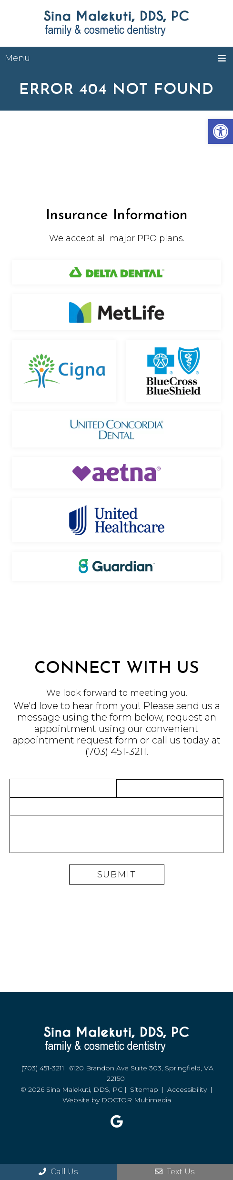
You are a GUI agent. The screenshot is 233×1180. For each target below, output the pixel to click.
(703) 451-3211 (115, 751)
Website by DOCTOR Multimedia (116, 1100)
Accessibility (187, 1089)
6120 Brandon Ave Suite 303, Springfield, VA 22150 (141, 1073)
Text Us (174, 1171)
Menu (17, 58)
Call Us (58, 1171)
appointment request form (75, 740)
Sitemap (144, 1089)
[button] (220, 131)
